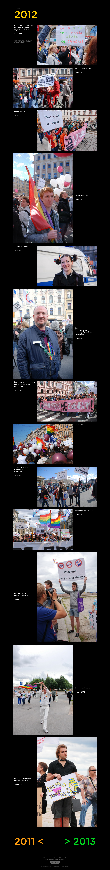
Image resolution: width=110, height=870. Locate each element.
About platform (56, 866)
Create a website (55, 862)
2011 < (29, 842)
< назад (17, 8)
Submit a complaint (65, 866)
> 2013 (80, 842)
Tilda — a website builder (59, 857)
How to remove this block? (46, 866)
